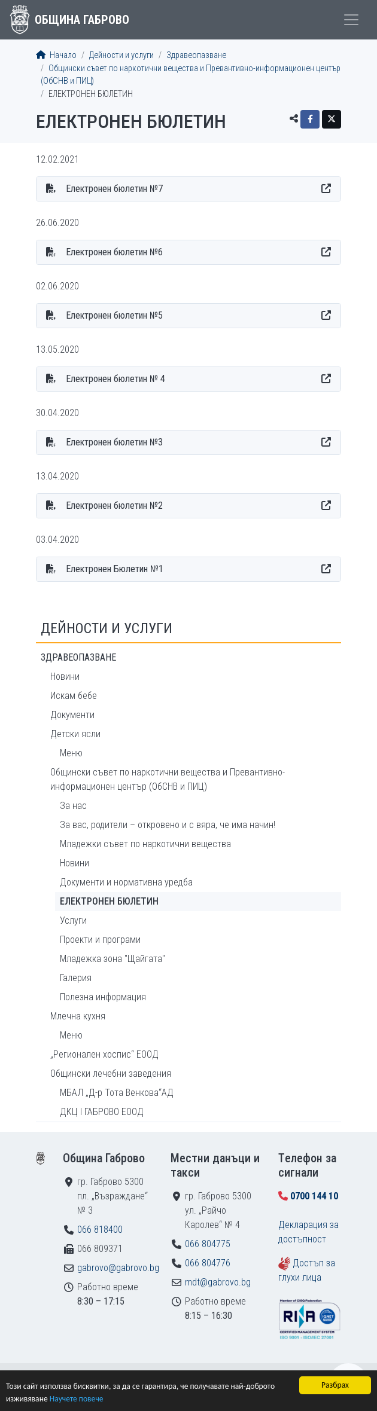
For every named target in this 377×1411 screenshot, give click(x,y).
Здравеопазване (196, 55)
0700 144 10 (314, 1196)
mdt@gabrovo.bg (218, 1282)
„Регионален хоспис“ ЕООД (104, 1054)
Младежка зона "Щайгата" (112, 958)
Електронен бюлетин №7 (114, 188)
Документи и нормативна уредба (126, 882)
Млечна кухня (77, 1016)
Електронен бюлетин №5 (114, 315)
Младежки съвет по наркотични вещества (145, 844)
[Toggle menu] (351, 19)
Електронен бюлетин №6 (114, 252)
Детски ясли (75, 734)
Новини (65, 676)
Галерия (76, 978)
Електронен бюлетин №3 (114, 442)
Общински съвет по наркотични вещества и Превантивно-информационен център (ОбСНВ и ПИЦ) (167, 779)
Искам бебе (73, 695)
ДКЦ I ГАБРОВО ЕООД (102, 1111)
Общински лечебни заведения (110, 1073)
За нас (73, 805)
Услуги (73, 920)
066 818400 (100, 1229)
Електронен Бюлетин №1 (114, 569)
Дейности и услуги (121, 55)
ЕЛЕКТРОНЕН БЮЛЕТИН (109, 901)
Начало (56, 55)
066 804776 (207, 1263)
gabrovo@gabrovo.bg (118, 1267)
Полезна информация (103, 997)
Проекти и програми (100, 939)
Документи (72, 714)
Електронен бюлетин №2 (114, 505)
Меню (71, 753)
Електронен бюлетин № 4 (115, 378)
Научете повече (77, 1399)
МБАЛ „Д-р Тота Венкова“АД (117, 1092)
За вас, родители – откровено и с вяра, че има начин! (167, 824)
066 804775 (207, 1244)
